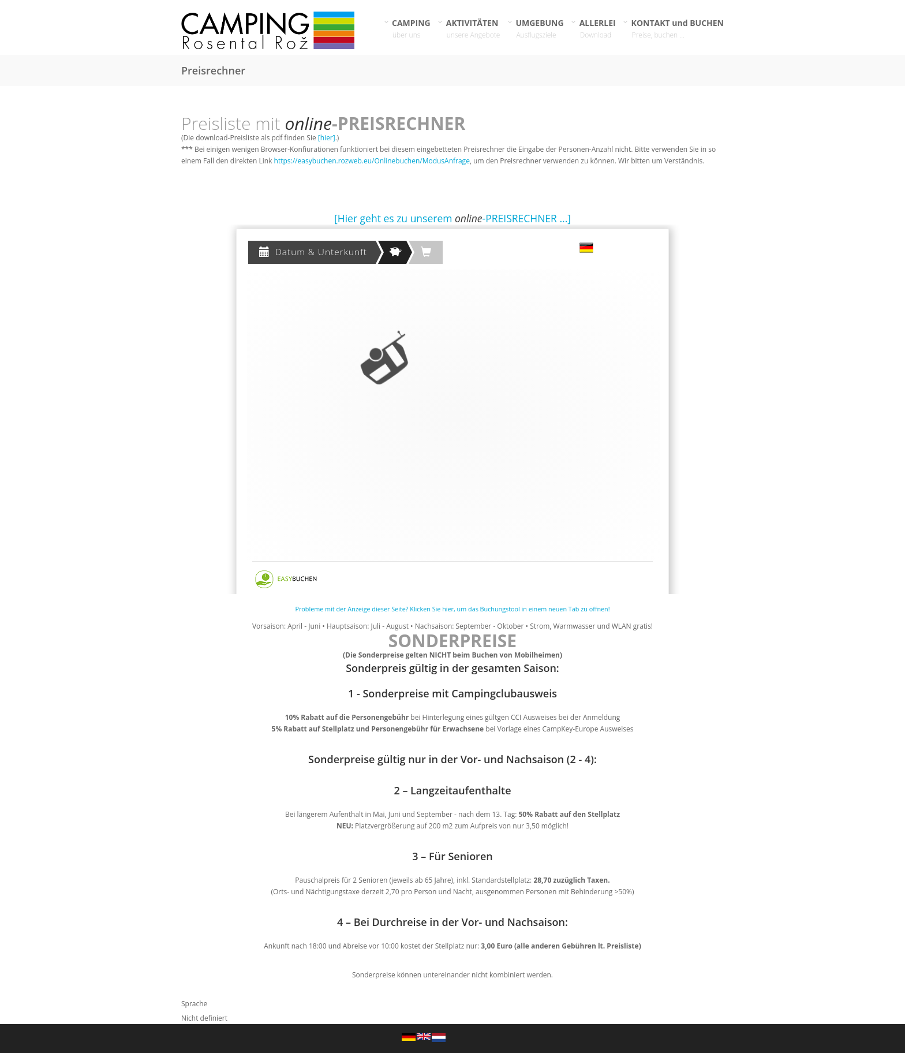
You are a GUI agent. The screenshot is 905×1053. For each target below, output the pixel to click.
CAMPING (411, 28)
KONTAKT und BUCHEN (678, 28)
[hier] (326, 138)
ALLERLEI (598, 28)
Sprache (194, 1004)
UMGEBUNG (539, 28)
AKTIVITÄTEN (473, 28)
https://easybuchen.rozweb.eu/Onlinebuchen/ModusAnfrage (372, 161)
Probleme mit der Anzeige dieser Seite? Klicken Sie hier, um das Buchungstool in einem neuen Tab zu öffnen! (452, 608)
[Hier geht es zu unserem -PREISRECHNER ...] (452, 218)
